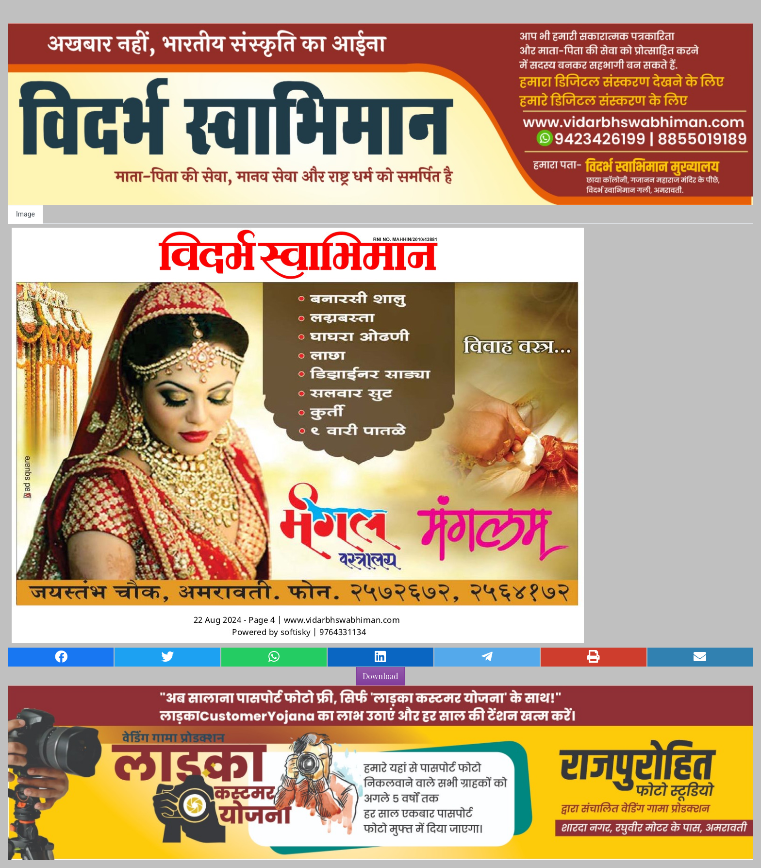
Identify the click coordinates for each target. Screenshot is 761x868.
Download (380, 676)
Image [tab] (25, 214)
